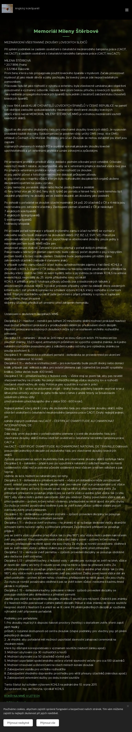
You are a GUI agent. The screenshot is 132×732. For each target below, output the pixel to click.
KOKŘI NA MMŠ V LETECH (22, 696)
